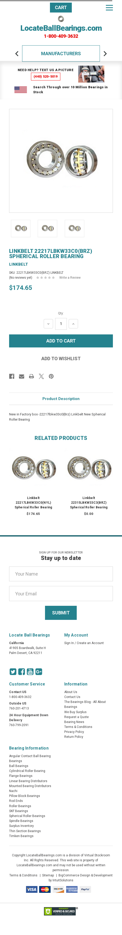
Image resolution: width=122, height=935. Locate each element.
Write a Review (70, 277)
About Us (70, 692)
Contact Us (72, 697)
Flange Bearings (21, 776)
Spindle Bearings (21, 821)
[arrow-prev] (17, 53)
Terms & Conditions (78, 727)
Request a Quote (76, 717)
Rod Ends (16, 801)
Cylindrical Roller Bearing (27, 771)
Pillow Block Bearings (24, 796)
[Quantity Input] (61, 324)
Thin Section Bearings (25, 831)
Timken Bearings (21, 836)
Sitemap (48, 875)
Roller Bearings (20, 806)
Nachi (13, 791)
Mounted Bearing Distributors (30, 786)
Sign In (69, 643)
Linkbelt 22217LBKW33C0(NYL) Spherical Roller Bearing (33, 502)
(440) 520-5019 (46, 76)
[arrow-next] (105, 53)
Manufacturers (61, 53)
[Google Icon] (39, 672)
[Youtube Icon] (30, 672)
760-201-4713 (19, 708)
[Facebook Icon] (21, 672)
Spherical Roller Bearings (27, 816)
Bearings (15, 761)
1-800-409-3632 (61, 36)
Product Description (61, 398)
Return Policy (73, 737)
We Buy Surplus (75, 712)
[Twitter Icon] (13, 672)
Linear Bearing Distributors (28, 781)
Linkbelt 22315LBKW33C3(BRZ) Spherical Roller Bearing (89, 502)
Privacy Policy (74, 732)
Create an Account (90, 643)
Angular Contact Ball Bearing (30, 756)
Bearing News (74, 722)
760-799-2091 (19, 725)
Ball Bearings (18, 766)
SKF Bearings (18, 811)
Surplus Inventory (21, 826)
